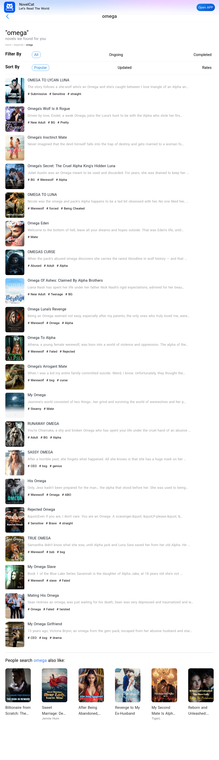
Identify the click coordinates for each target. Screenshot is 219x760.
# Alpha (61, 180)
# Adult (49, 266)
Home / (9, 45)
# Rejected (67, 351)
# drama (56, 638)
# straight (74, 94)
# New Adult (37, 122)
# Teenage (56, 294)
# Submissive (38, 94)
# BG (52, 122)
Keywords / (20, 45)
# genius (56, 466)
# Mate (33, 237)
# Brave (52, 523)
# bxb (50, 552)
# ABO (66, 495)
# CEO (33, 466)
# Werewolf (46, 180)
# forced (53, 208)
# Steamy (35, 409)
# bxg (50, 380)
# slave (52, 580)
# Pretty (63, 122)
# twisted (63, 609)
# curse (62, 380)
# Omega (53, 323)
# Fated (52, 351)
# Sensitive (57, 94)
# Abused (35, 266)
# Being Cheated (73, 208)
